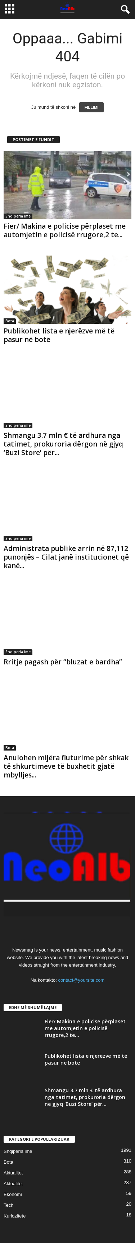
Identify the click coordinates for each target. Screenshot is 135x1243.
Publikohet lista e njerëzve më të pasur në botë (59, 335)
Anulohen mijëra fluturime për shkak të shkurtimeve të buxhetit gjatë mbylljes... (66, 766)
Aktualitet (13, 1173)
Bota (9, 320)
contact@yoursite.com (81, 980)
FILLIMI (92, 107)
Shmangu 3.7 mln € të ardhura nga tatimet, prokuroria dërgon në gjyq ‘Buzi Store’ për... (63, 444)
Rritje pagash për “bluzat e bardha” (64, 662)
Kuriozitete (15, 1216)
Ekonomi (13, 1194)
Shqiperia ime (18, 216)
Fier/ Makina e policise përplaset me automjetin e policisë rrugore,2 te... (65, 230)
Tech (8, 1205)
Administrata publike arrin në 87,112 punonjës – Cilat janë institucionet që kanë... (66, 557)
